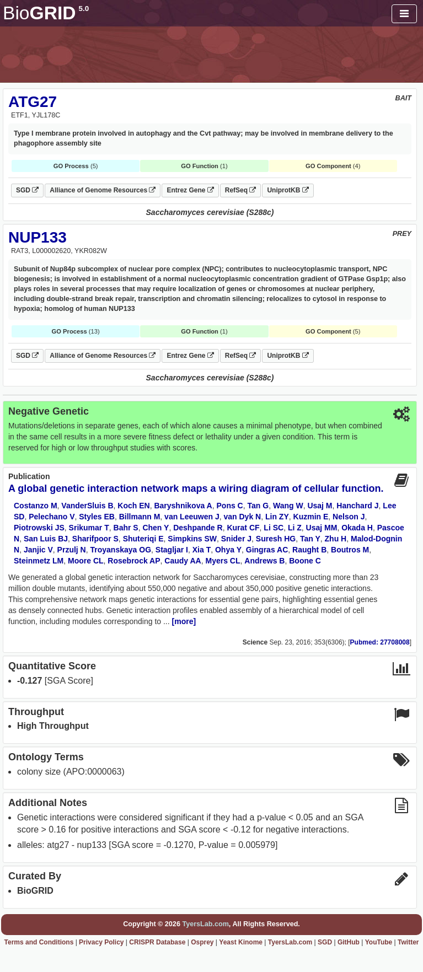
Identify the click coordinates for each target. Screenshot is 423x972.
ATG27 (32, 101)
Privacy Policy (101, 942)
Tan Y (310, 538)
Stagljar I (172, 549)
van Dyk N (242, 516)
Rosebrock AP (134, 560)
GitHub (349, 942)
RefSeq (240, 190)
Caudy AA (182, 560)
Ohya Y (228, 549)
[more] (184, 621)
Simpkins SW (192, 538)
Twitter (408, 942)
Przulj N (71, 549)
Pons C (230, 505)
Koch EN (133, 505)
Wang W (288, 505)
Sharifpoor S (95, 538)
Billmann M (139, 516)
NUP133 (37, 237)
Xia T (201, 549)
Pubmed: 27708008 (380, 642)
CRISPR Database (157, 942)
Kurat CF (243, 527)
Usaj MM (322, 527)
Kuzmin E (311, 516)
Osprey (202, 942)
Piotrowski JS (39, 527)
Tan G (258, 505)
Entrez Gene (190, 190)
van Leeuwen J (191, 516)
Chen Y (155, 527)
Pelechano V (51, 516)
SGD (27, 190)
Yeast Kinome (241, 942)
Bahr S (126, 527)
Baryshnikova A (183, 505)
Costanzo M (35, 505)
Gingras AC (267, 549)
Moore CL (86, 560)
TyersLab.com (205, 924)
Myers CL (223, 560)
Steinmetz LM (38, 560)
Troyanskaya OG (121, 549)
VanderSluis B (87, 505)
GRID (46, 13)
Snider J (236, 538)
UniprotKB (287, 190)
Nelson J (349, 516)
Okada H (357, 527)
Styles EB (97, 516)
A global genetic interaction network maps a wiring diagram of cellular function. (195, 488)
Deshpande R (197, 527)
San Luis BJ (46, 538)
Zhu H (336, 538)
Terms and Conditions (39, 942)
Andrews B (264, 560)
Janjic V (38, 549)
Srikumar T (89, 527)
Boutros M (350, 549)
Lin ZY (277, 516)
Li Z (295, 527)
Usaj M (319, 505)
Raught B (309, 549)
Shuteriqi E (143, 538)
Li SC (273, 527)
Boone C (305, 560)
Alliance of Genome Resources (103, 190)
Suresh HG (276, 538)
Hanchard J (357, 505)
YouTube (379, 942)
